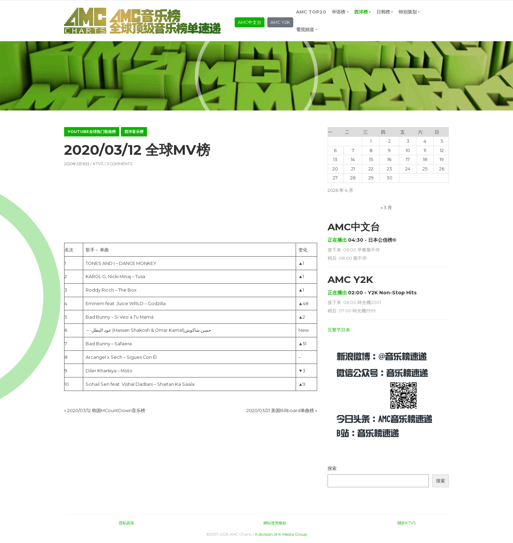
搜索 (332, 468)
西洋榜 (361, 12)
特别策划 (408, 12)
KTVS (98, 163)
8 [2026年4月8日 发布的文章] (371, 150)
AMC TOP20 (311, 12)
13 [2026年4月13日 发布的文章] (335, 159)
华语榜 (338, 12)
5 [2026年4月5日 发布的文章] (442, 141)
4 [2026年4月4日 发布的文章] (425, 141)
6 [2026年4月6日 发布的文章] (335, 150)
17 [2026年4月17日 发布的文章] (408, 159)
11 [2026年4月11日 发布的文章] (425, 150)
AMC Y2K (280, 22)
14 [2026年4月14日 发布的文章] (353, 159)
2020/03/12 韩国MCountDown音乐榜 (106, 410)
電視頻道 (305, 29)
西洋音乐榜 (134, 131)
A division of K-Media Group (281, 534)
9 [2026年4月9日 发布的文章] (389, 150)
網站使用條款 (274, 522)
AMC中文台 (249, 22)
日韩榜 (383, 12)
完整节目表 (339, 329)
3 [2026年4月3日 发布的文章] (408, 141)
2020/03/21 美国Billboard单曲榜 (280, 410)
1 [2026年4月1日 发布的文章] (371, 141)
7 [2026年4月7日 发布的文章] (353, 150)
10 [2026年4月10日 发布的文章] (408, 150)
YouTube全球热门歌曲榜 (92, 131)
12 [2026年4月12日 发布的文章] (442, 150)
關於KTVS (407, 522)
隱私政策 (126, 522)
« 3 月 (386, 207)
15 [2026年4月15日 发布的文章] (371, 159)
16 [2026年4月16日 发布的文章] (389, 159)
